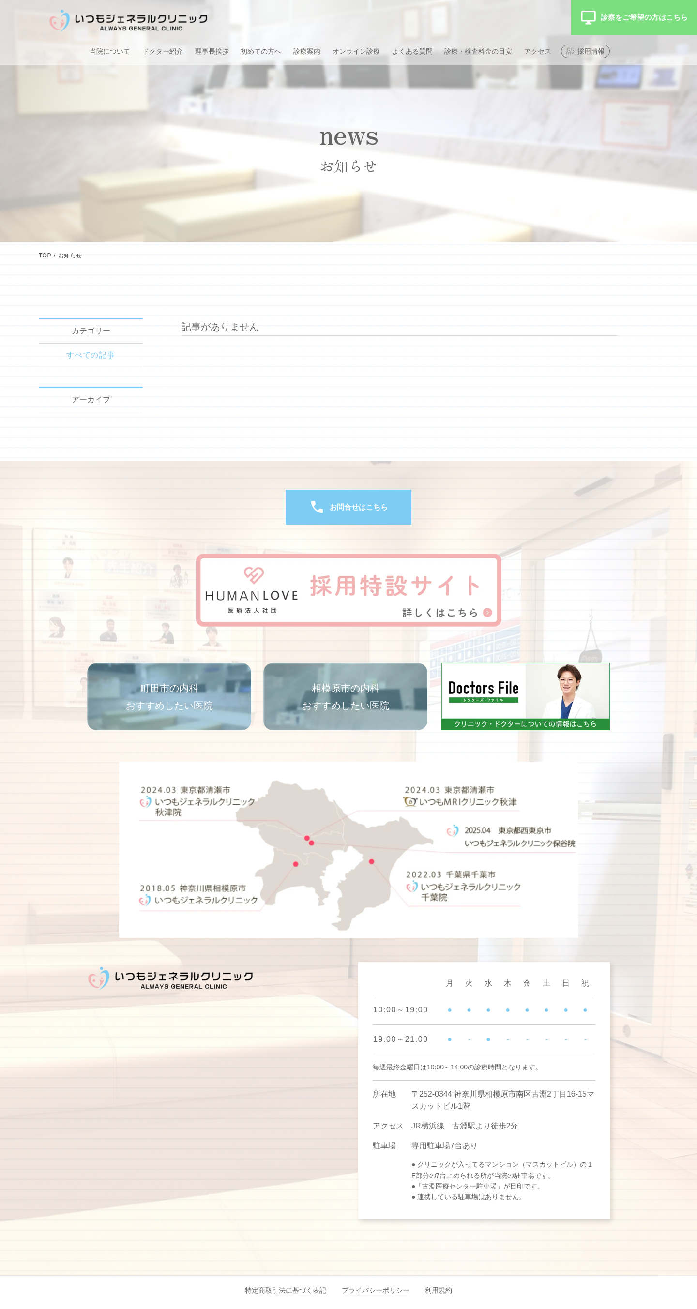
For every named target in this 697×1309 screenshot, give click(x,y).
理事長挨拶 (212, 51)
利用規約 (438, 1290)
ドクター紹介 (162, 51)
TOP (45, 255)
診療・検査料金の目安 (478, 51)
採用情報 (591, 51)
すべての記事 (91, 355)
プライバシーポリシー (375, 1290)
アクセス (537, 51)
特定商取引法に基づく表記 (285, 1290)
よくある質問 (412, 51)
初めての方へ (261, 51)
